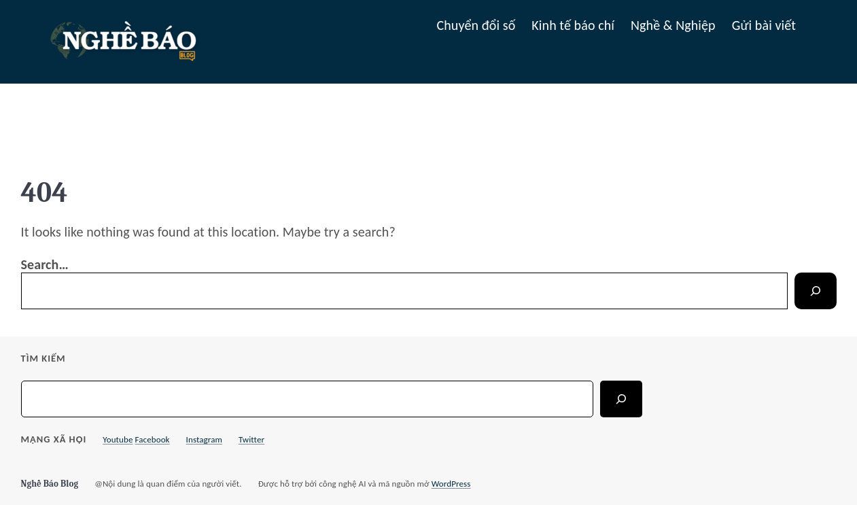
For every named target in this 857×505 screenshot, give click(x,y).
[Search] (815, 291)
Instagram (204, 439)
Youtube (118, 439)
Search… (45, 264)
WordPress (451, 483)
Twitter (251, 439)
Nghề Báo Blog (50, 483)
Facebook (152, 439)
